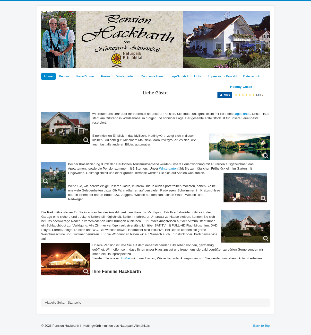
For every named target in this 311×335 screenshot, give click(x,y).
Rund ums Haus (152, 76)
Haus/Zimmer (85, 76)
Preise (105, 76)
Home (48, 76)
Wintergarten (125, 76)
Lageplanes (241, 114)
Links (197, 76)
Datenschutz (252, 76)
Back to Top (261, 325)
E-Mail (125, 258)
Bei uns (64, 76)
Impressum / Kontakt (222, 76)
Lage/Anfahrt (179, 76)
